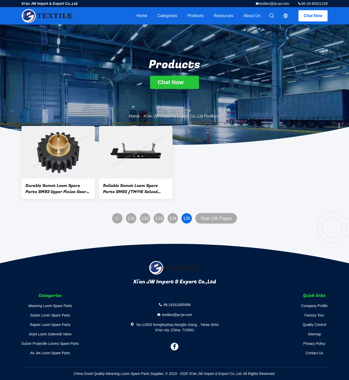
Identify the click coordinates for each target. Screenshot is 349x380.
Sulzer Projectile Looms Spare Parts (50, 343)
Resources (223, 16)
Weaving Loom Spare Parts (50, 306)
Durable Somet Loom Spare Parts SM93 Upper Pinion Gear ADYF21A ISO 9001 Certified (56, 189)
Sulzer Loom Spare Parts (50, 315)
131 (131, 218)
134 (172, 218)
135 (186, 218)
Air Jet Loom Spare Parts (50, 353)
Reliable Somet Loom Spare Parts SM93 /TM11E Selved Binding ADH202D (130, 189)
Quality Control (314, 325)
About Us (251, 16)
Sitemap (314, 334)
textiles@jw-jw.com (274, 4)
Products (196, 16)
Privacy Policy (314, 343)
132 (144, 218)
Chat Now (313, 16)
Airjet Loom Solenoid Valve (50, 334)
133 (159, 218)
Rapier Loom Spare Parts (50, 325)
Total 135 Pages (216, 218)
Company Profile (314, 306)
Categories (167, 16)
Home (141, 16)
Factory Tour (314, 315)
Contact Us (314, 353)
